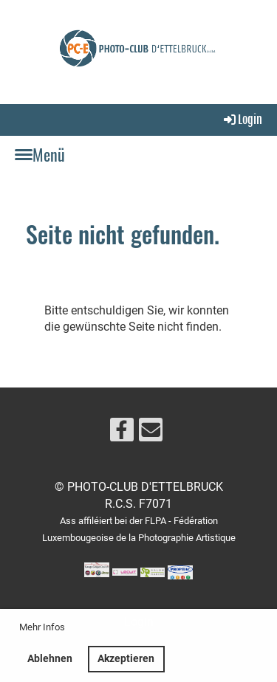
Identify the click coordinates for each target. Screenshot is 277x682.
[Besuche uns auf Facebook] (122, 433)
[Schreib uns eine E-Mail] (151, 433)
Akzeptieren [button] (126, 658)
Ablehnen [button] (49, 658)
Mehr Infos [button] (42, 627)
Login (242, 119)
